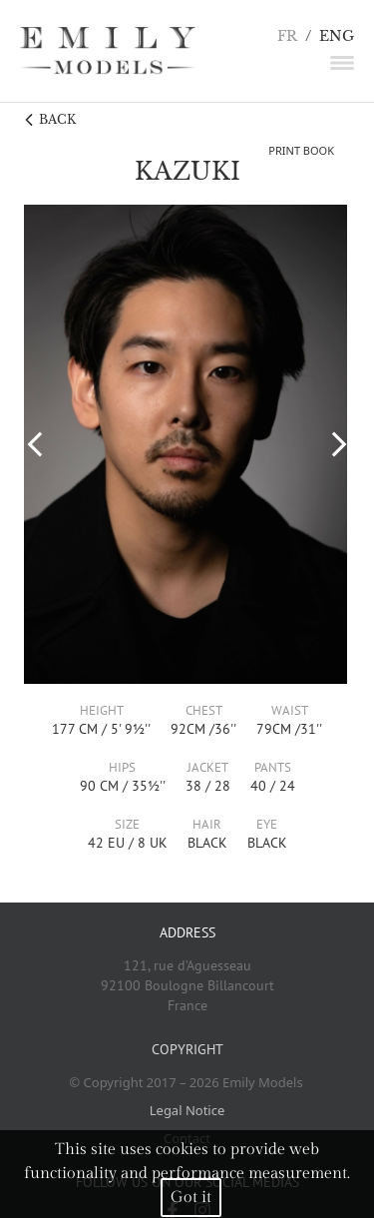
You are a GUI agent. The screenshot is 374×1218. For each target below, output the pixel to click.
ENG (336, 36)
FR (287, 36)
